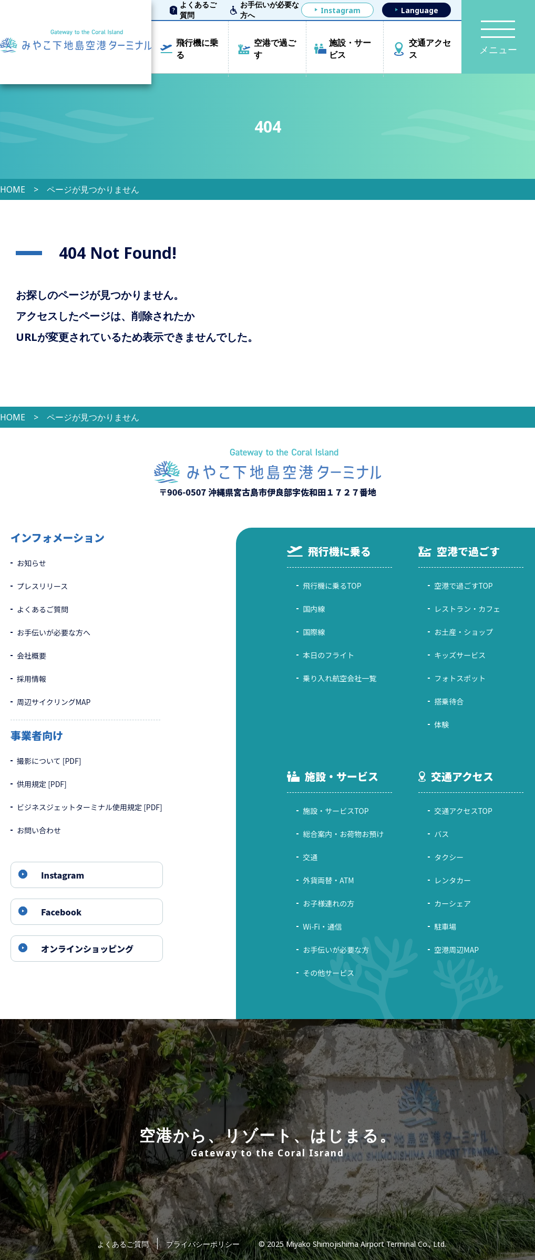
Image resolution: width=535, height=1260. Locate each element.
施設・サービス (350, 49)
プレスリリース (42, 586)
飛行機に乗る (197, 49)
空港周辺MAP (456, 949)
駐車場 (445, 926)
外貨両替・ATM (328, 880)
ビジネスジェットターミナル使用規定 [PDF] (89, 807)
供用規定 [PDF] (42, 784)
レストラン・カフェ (467, 608)
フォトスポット (460, 678)
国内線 (314, 608)
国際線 (314, 632)
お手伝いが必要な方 (336, 949)
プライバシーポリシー (203, 1244)
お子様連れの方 (328, 903)
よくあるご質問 (198, 10)
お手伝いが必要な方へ (269, 10)
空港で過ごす (275, 49)
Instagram (341, 10)
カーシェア (452, 903)
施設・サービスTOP (335, 810)
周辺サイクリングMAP (53, 702)
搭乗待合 (449, 701)
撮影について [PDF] (49, 760)
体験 (441, 724)
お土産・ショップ (463, 632)
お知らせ (31, 563)
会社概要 (31, 655)
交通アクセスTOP (463, 810)
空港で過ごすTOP (463, 585)
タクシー (449, 857)
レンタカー (452, 880)
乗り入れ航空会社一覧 (339, 678)
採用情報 (31, 678)
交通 (310, 857)
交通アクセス (430, 49)
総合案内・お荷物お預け (343, 834)
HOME (12, 189)
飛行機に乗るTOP (332, 585)
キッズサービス (460, 655)
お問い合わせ (39, 830)
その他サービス (328, 972)
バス (441, 834)
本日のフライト (328, 655)
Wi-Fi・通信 (322, 926)
